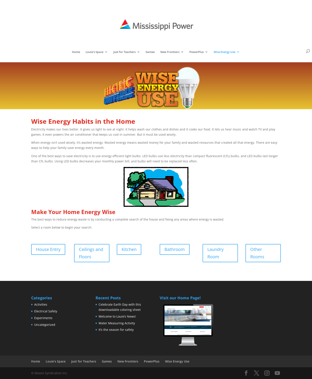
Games (150, 52)
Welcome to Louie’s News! (117, 316)
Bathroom (174, 249)
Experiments (43, 318)
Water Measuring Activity (117, 323)
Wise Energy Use (224, 52)
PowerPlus (196, 52)
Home (76, 52)
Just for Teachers (124, 52)
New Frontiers (169, 52)
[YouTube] (277, 373)
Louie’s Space (94, 52)
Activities (40, 304)
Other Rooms (257, 253)
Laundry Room (215, 253)
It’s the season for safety (116, 330)
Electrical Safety (45, 311)
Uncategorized (44, 325)
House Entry (48, 249)
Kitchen (129, 249)
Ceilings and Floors (91, 253)
